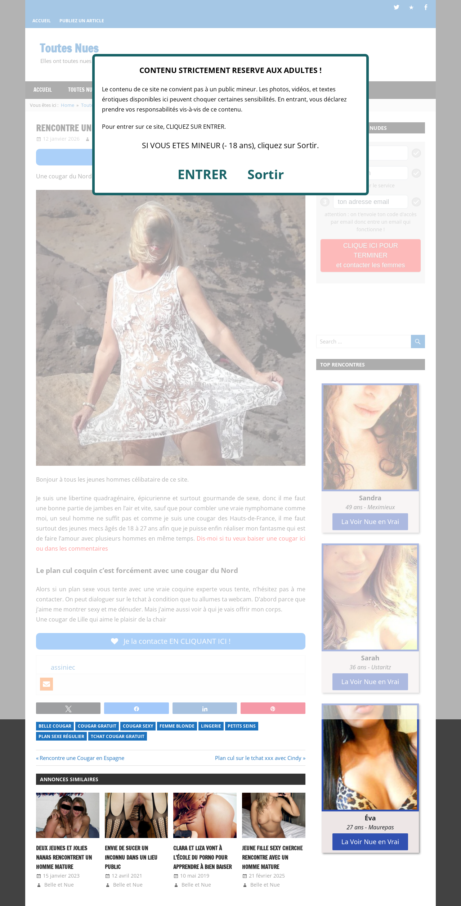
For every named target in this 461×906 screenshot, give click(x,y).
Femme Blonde (177, 726)
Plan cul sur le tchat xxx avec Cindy (258, 757)
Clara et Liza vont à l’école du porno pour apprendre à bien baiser (202, 857)
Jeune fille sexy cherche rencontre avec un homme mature (272, 857)
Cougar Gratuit (97, 726)
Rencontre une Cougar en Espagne (81, 757)
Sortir (265, 174)
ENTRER (202, 174)
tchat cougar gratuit (117, 736)
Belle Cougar (55, 726)
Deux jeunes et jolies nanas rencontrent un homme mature (64, 857)
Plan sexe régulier (61, 736)
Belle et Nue (59, 884)
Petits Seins (242, 726)
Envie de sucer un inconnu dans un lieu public (131, 857)
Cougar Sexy (138, 726)
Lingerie (211, 726)
